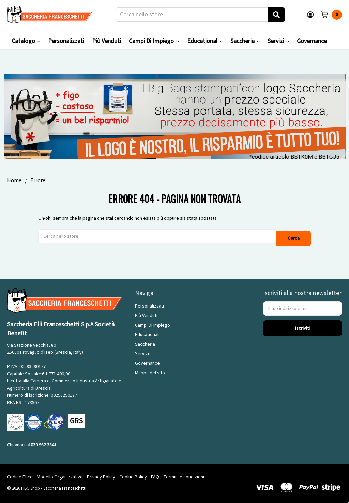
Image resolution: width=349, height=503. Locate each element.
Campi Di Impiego (154, 41)
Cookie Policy (133, 473)
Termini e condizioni (183, 473)
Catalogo (26, 41)
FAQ (155, 473)
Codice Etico (20, 473)
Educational (205, 41)
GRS (76, 417)
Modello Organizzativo (60, 473)
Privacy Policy (101, 473)
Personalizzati (66, 41)
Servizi (278, 41)
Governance (312, 41)
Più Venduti (106, 41)
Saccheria (245, 41)
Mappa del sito (150, 369)
